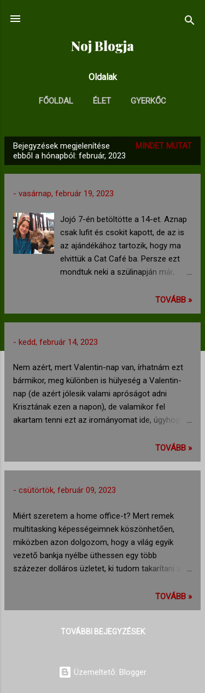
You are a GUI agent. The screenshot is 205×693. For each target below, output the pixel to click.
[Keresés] (189, 22)
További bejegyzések (103, 631)
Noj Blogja (102, 45)
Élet (102, 101)
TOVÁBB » (173, 300)
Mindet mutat (164, 146)
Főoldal (56, 101)
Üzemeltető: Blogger (102, 672)
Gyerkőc (148, 101)
